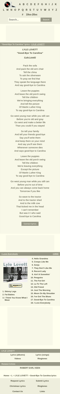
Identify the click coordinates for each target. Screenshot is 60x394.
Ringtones (42, 358)
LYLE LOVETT (38, 44)
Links (42, 391)
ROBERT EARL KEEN (30, 368)
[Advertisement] (30, 32)
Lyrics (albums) (17, 355)
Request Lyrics (18, 381)
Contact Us (17, 391)
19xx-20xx (31, 14)
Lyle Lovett (30, 57)
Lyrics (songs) (42, 355)
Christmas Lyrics (18, 386)
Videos (17, 358)
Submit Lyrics (42, 381)
